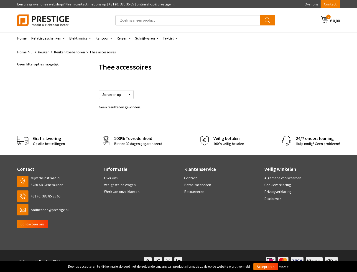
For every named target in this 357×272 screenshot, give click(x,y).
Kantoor (102, 38)
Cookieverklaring (277, 184)
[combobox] (187, 20)
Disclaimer (272, 198)
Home (22, 38)
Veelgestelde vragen (120, 184)
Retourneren (194, 191)
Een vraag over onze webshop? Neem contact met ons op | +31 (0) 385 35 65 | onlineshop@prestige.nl (96, 4)
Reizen (122, 38)
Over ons (311, 4)
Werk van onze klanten (122, 191)
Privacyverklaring (277, 191)
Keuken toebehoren (69, 52)
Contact (330, 4)
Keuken (43, 52)
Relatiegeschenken (46, 38)
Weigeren (284, 266)
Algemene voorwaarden (282, 177)
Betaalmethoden (197, 184)
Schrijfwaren (145, 38)
